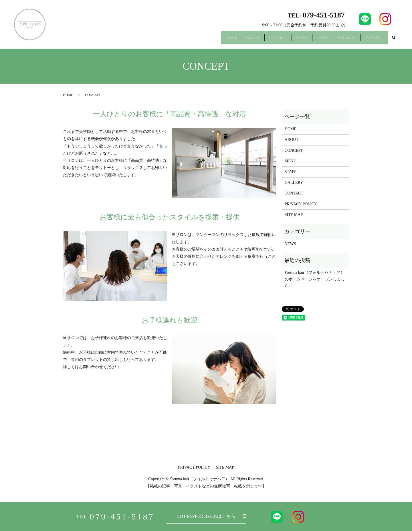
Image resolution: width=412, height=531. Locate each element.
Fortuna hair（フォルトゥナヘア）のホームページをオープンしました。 (315, 279)
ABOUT (236, 40)
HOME (211, 40)
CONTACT (372, 40)
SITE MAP (294, 215)
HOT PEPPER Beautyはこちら (206, 516)
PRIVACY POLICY (301, 204)
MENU (291, 40)
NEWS (290, 244)
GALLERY (341, 40)
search (394, 40)
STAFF (314, 40)
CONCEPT (264, 40)
